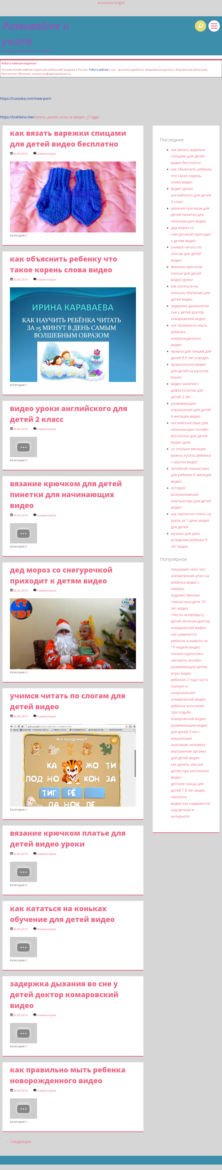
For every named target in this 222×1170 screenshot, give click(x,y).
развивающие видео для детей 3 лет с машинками (189, 732)
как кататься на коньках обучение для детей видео (190, 293)
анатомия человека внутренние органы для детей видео (188, 751)
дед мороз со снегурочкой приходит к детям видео (191, 234)
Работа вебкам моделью (18, 63)
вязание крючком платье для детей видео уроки (186, 273)
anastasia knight (111, 2)
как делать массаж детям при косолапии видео (190, 771)
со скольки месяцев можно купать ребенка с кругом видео (191, 455)
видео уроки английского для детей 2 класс (191, 195)
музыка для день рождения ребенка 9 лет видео (189, 540)
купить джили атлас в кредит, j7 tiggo (66, 117)
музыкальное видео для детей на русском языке (189, 371)
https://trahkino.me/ (17, 117)
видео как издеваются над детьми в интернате (190, 810)
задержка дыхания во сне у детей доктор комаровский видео (64, 994)
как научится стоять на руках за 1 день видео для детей (191, 520)
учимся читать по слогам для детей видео (186, 254)
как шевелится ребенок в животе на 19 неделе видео (189, 641)
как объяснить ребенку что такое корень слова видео (191, 176)
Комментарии (46, 154)
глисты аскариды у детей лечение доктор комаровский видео (190, 621)
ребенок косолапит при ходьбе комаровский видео (188, 712)
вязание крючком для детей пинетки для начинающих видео (66, 494)
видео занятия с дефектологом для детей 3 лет (187, 390)
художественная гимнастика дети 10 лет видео (188, 602)
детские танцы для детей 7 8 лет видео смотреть (188, 790)
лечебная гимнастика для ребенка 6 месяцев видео (191, 475)
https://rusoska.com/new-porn (25, 98)
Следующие (18, 1141)
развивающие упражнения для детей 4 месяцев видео (191, 410)
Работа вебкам (98, 70)
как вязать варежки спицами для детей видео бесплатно (188, 156)
